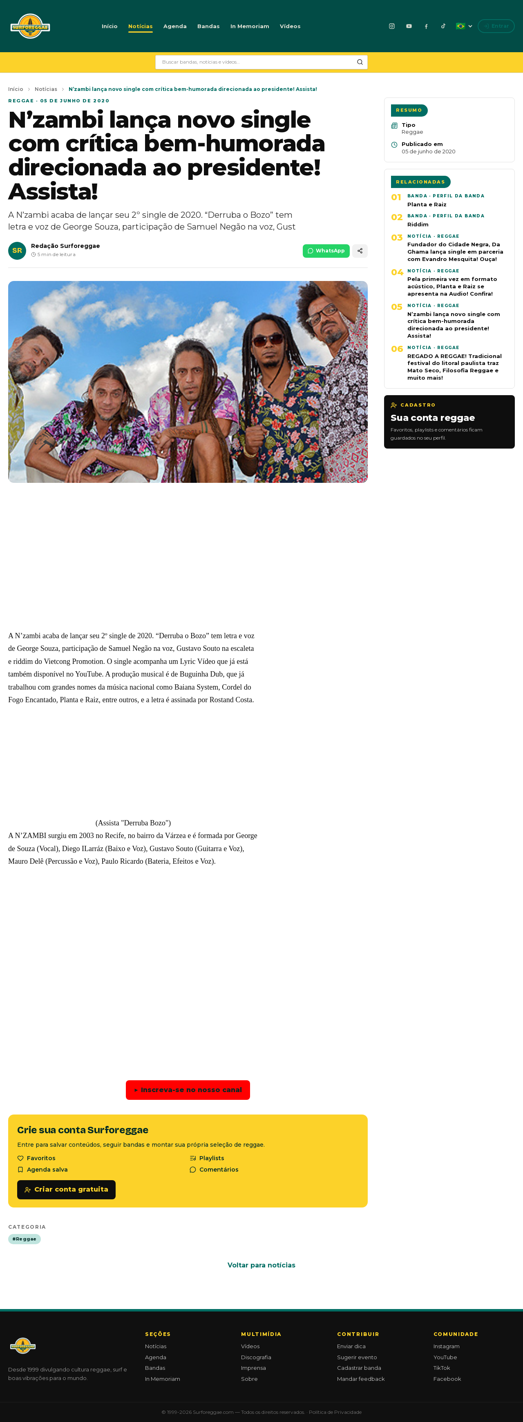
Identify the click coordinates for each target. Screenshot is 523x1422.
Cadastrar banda (359, 1368)
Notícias (140, 26)
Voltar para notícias (261, 1265)
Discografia (256, 1357)
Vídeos (290, 26)
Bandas (208, 26)
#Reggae (24, 1239)
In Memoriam (249, 26)
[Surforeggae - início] (30, 26)
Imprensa (253, 1368)
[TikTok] (443, 26)
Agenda (175, 26)
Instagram (447, 1346)
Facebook (447, 1379)
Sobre (249, 1379)
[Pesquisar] (360, 62)
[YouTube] (409, 26)
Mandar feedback (361, 1379)
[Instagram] (391, 26)
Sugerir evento (357, 1357)
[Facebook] (426, 26)
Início (110, 26)
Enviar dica (351, 1346)
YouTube (445, 1357)
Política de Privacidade (335, 1412)
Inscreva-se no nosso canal (188, 1090)
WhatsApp (326, 251)
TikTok (442, 1368)
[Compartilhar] (360, 251)
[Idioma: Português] (464, 26)
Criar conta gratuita (66, 1189)
